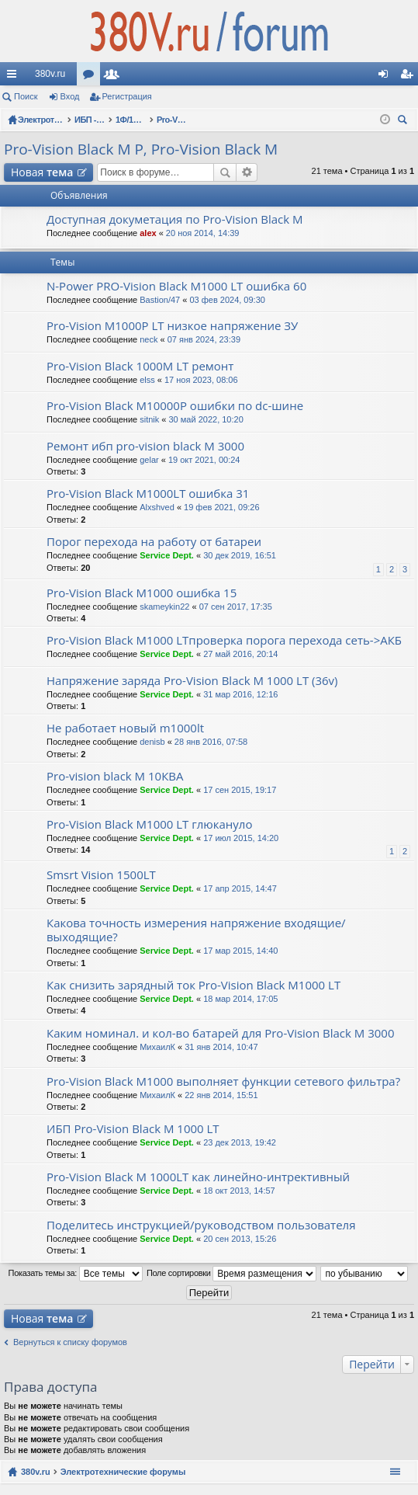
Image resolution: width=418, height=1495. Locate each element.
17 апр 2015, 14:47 (240, 888)
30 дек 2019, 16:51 (239, 555)
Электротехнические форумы (123, 1471)
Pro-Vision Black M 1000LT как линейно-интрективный (198, 1177)
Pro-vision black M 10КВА (115, 776)
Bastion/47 (160, 299)
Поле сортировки (231, 1273)
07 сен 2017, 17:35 (235, 606)
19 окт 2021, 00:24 (204, 459)
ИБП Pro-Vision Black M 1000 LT (133, 1128)
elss (147, 379)
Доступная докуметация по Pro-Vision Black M (175, 219)
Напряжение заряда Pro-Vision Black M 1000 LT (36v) (192, 680)
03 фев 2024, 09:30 (226, 299)
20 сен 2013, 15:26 (239, 1238)
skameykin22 (164, 606)
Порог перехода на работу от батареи (154, 541)
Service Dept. (167, 555)
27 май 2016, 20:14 (240, 654)
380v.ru (50, 73)
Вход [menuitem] (386, 76)
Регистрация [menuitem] (409, 76)
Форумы (91, 76)
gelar (149, 459)
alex (148, 233)
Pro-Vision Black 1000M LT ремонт (140, 366)
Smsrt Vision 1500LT (101, 874)
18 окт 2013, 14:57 (239, 1190)
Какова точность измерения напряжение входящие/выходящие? (196, 930)
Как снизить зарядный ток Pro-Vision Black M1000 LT (193, 985)
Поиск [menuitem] (404, 121)
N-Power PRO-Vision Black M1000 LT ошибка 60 (176, 286)
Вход (70, 96)
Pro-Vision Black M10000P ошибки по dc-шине (175, 405)
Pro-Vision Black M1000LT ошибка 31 (148, 493)
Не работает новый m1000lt (125, 728)
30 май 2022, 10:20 (206, 419)
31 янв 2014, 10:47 (221, 1047)
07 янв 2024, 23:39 (204, 339)
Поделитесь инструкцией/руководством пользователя (201, 1225)
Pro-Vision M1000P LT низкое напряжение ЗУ (172, 325)
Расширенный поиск (247, 172)
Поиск (25, 96)
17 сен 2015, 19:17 (239, 789)
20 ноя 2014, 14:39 (203, 233)
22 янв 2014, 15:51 (221, 1095)
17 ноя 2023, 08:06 (201, 379)
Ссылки (14, 76)
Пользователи (114, 76)
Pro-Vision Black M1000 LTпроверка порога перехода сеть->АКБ (224, 640)
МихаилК (157, 1047)
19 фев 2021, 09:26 (221, 507)
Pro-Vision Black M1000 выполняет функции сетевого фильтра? (223, 1081)
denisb (152, 741)
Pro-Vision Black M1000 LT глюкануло (149, 824)
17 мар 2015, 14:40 (240, 950)
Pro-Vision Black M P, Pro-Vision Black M (141, 149)
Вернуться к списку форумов (70, 1342)
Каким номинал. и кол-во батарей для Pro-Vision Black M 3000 (220, 1033)
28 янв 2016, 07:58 (210, 741)
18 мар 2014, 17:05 (240, 998)
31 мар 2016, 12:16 (240, 694)
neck (148, 339)
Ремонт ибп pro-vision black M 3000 (145, 446)
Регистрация (127, 96)
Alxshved (157, 507)
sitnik (149, 419)
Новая (42, 172)
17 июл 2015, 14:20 (240, 838)
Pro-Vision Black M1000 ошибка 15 (142, 593)
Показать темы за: (76, 1273)
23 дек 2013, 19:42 (239, 1142)
